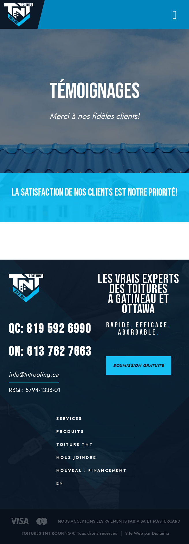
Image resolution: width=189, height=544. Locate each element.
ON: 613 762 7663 (50, 352)
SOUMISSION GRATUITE (138, 365)
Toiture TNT (74, 444)
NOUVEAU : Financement (91, 470)
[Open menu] (174, 14)
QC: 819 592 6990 (50, 329)
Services (69, 419)
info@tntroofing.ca (34, 374)
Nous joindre (76, 457)
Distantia (160, 533)
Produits (70, 431)
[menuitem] (95, 485)
